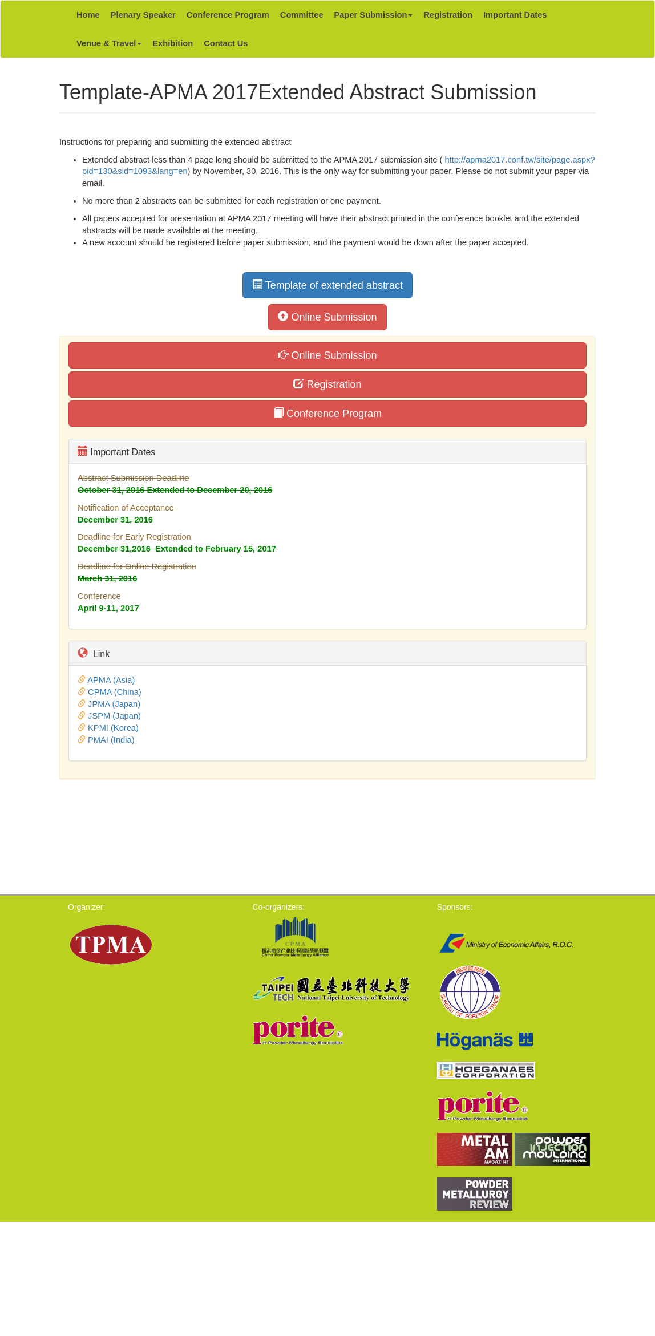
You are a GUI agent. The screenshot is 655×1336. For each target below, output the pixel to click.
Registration (447, 14)
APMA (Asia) (111, 680)
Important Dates (515, 14)
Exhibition (172, 43)
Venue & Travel (108, 43)
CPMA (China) (114, 692)
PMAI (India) (111, 739)
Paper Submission (373, 14)
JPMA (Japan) (114, 704)
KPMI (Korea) (113, 727)
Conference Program (228, 14)
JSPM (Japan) (114, 715)
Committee (302, 14)
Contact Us (226, 43)
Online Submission (327, 317)
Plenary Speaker (143, 14)
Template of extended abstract (327, 285)
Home (88, 14)
